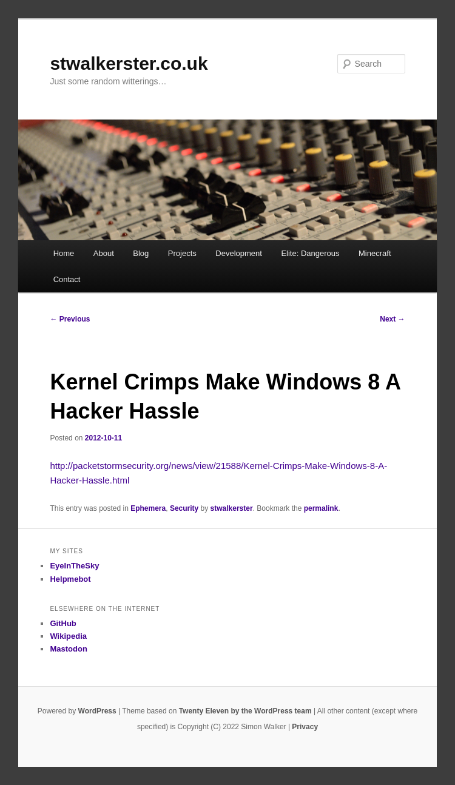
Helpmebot (70, 579)
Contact (67, 279)
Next (392, 319)
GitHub (63, 623)
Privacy (305, 727)
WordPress (97, 711)
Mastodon (68, 648)
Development (238, 253)
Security (184, 508)
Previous (70, 319)
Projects (182, 253)
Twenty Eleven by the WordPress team (245, 711)
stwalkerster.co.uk (128, 63)
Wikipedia (68, 636)
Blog (141, 253)
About (103, 253)
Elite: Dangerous (310, 253)
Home (64, 253)
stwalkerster (232, 508)
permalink (321, 508)
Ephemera (148, 508)
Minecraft (375, 253)
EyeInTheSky (74, 565)
